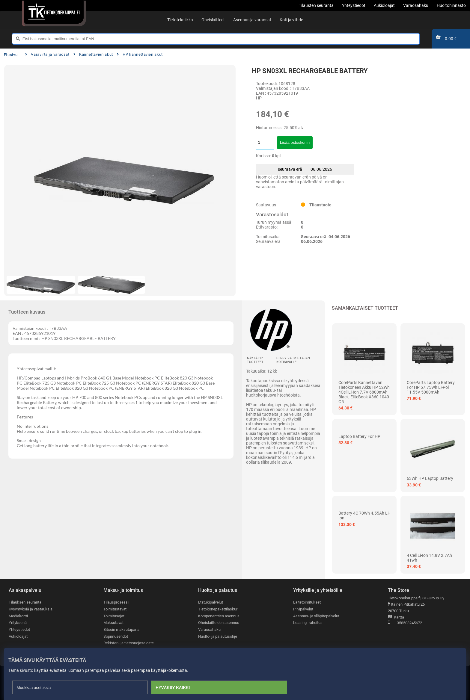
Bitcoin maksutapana (121, 629)
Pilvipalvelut (303, 609)
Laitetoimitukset (307, 602)
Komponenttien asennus (218, 616)
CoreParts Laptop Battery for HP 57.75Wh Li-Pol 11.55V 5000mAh (431, 387)
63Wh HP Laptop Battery (430, 478)
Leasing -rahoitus (308, 622)
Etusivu (10, 54)
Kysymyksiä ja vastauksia (30, 609)
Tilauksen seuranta (25, 602)
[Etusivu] (53, 12)
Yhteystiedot (19, 629)
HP (259, 98)
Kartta (396, 617)
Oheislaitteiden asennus (218, 622)
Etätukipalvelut (210, 602)
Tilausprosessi (116, 602)
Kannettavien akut (93, 54)
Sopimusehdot (115, 636)
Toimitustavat (114, 609)
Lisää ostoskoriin (295, 142)
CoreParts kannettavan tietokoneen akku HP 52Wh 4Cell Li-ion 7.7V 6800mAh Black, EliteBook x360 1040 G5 (364, 392)
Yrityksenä (18, 622)
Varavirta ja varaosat (47, 54)
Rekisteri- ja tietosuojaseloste (128, 643)
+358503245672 (405, 623)
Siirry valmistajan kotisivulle (293, 360)
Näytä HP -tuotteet (256, 360)
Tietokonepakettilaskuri (218, 609)
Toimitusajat (113, 616)
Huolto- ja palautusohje (217, 636)
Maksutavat (113, 622)
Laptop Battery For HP (359, 436)
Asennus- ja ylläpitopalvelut (316, 616)
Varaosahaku (209, 629)
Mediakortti (18, 616)
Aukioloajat (18, 636)
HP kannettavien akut (140, 54)
